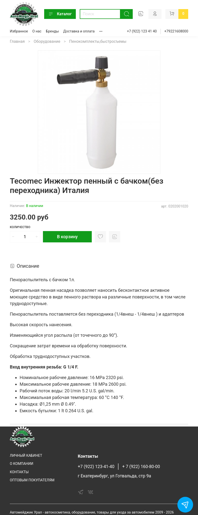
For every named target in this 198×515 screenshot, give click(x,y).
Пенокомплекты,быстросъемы (97, 41)
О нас (36, 31)
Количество (20, 227)
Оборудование (47, 41)
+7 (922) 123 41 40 (142, 31)
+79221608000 (176, 31)
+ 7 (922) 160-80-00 (141, 466)
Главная (17, 41)
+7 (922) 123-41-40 (96, 466)
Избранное (19, 31)
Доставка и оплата (79, 31)
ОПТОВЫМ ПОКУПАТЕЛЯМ (32, 480)
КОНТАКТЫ (19, 472)
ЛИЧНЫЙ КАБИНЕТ (26, 456)
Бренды (52, 31)
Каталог (60, 14)
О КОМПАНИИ (21, 464)
